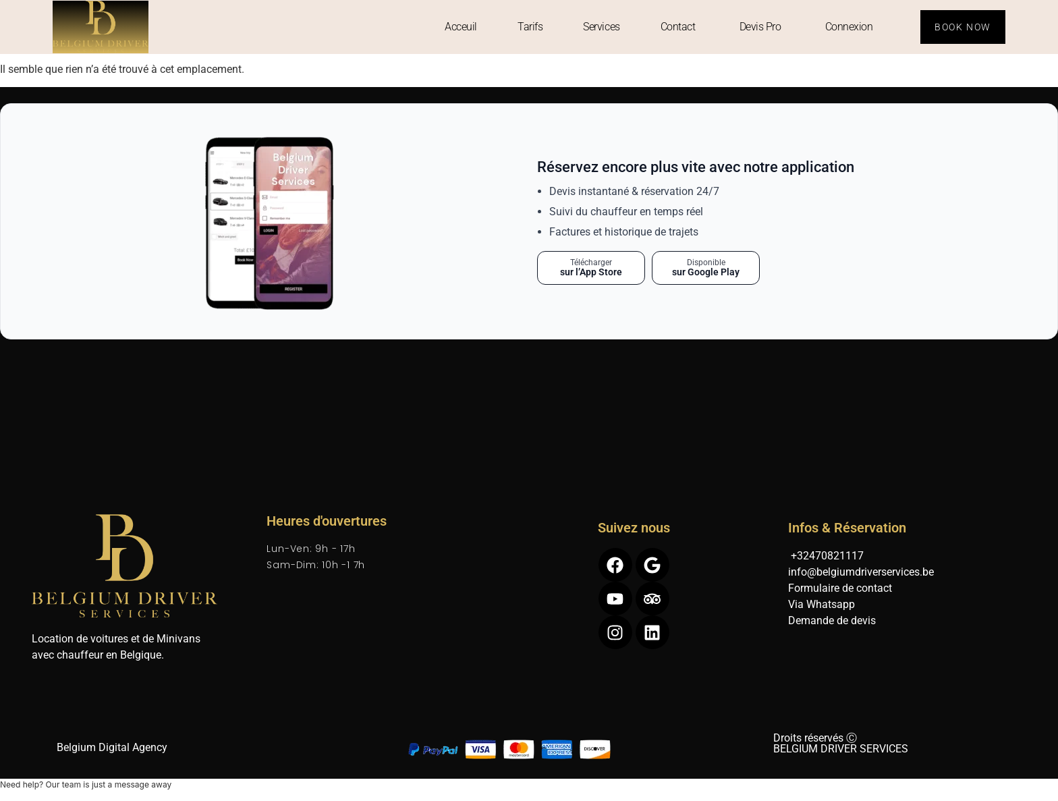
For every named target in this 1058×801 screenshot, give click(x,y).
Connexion (849, 26)
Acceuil (461, 26)
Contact (678, 26)
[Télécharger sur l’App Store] (591, 268)
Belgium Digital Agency (112, 747)
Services (601, 26)
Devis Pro (760, 26)
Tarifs (530, 26)
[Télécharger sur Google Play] (706, 268)
